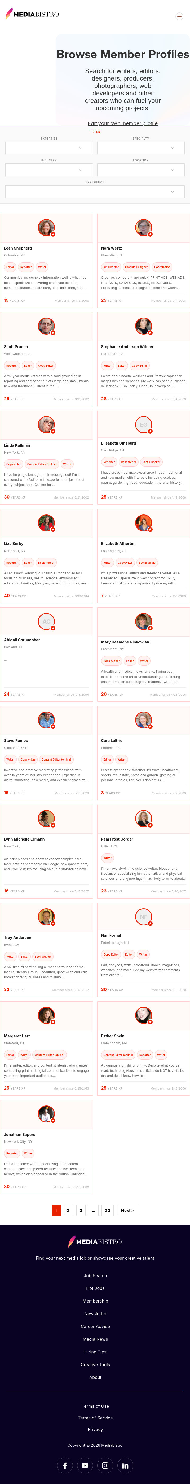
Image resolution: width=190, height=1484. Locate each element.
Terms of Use (95, 1406)
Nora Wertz (111, 248)
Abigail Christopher (22, 640)
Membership (95, 1301)
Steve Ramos (16, 740)
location (141, 160)
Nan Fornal (111, 935)
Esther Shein (113, 1036)
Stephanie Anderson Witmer (127, 346)
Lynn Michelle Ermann (24, 839)
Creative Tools (95, 1364)
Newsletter (95, 1313)
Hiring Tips (95, 1351)
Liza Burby (14, 543)
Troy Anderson (18, 937)
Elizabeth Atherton (118, 543)
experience (95, 182)
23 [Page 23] (107, 1210)
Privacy (95, 1429)
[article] (46, 261)
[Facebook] (65, 1465)
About (95, 1377)
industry (49, 160)
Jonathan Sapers (19, 1134)
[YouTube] (85, 1465)
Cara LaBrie (112, 740)
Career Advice (95, 1326)
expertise (49, 138)
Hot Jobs (95, 1288)
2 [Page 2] (68, 1210)
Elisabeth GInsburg (118, 443)
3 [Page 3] (81, 1210)
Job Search (95, 1275)
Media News (95, 1339)
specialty (140, 138)
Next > (127, 1210)
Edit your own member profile (123, 123)
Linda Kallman (17, 445)
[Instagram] (105, 1465)
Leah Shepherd (18, 248)
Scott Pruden (16, 346)
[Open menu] (179, 16)
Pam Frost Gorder (117, 839)
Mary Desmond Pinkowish (125, 642)
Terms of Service (95, 1417)
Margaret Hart (17, 1036)
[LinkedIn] (125, 1465)
